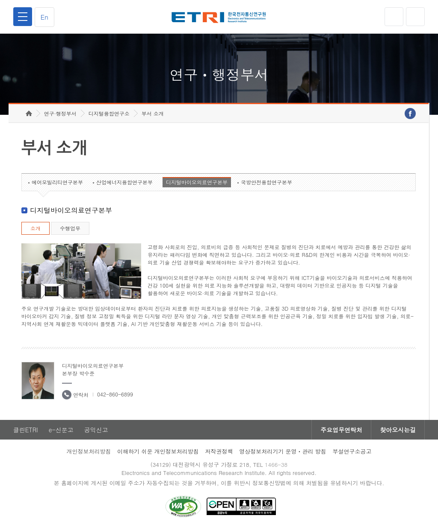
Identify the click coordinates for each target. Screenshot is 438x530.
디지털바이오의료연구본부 (197, 182)
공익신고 (96, 429)
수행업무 (70, 228)
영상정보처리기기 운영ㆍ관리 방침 (282, 451)
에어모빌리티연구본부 (57, 182)
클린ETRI (25, 429)
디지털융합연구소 (109, 113)
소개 (35, 228)
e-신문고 (61, 429)
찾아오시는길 (398, 429)
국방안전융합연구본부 (266, 182)
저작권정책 (219, 451)
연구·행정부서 (60, 113)
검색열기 (415, 16)
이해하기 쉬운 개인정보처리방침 (158, 451)
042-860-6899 (115, 394)
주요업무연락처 (341, 429)
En (44, 16)
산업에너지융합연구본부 (124, 182)
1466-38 (276, 464)
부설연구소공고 (352, 451)
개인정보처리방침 (88, 451)
